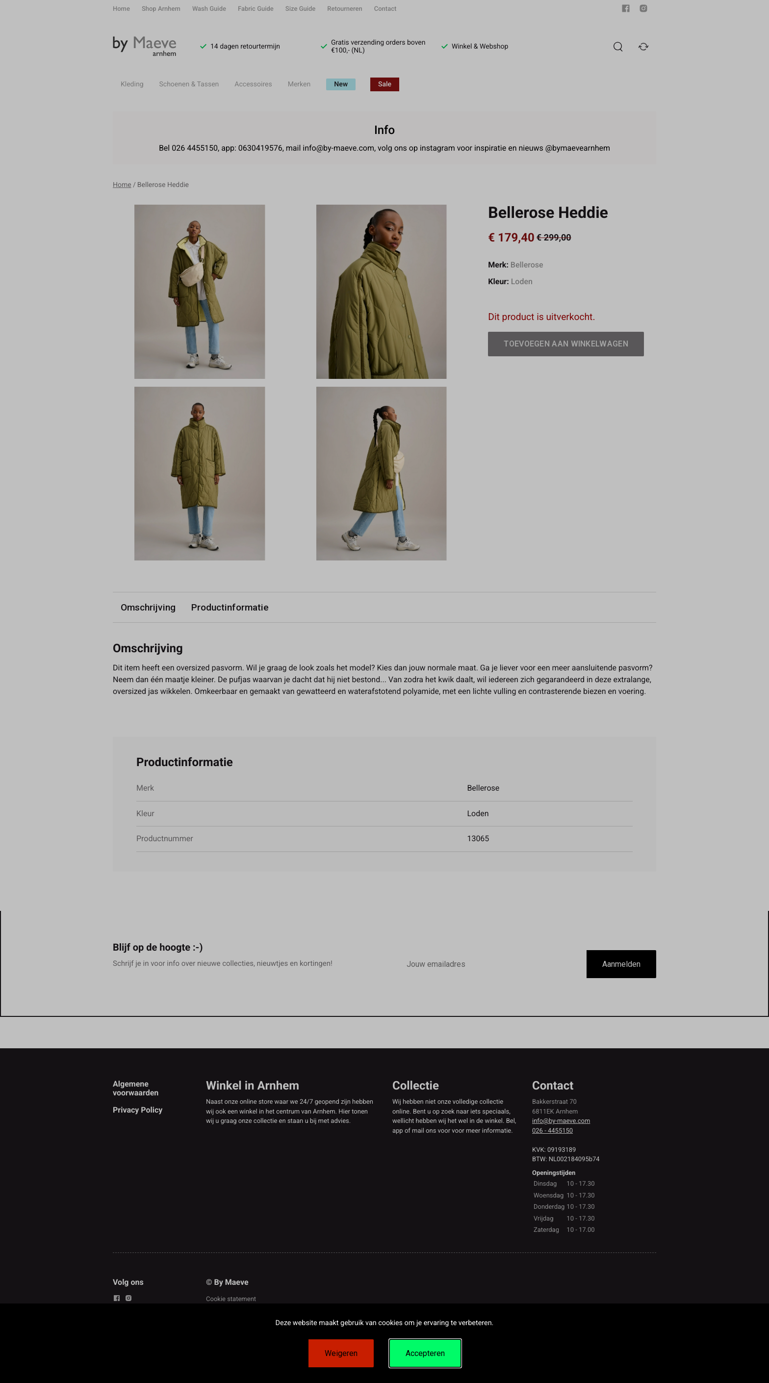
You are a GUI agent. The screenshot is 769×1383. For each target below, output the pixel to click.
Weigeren (341, 1353)
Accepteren (425, 1353)
